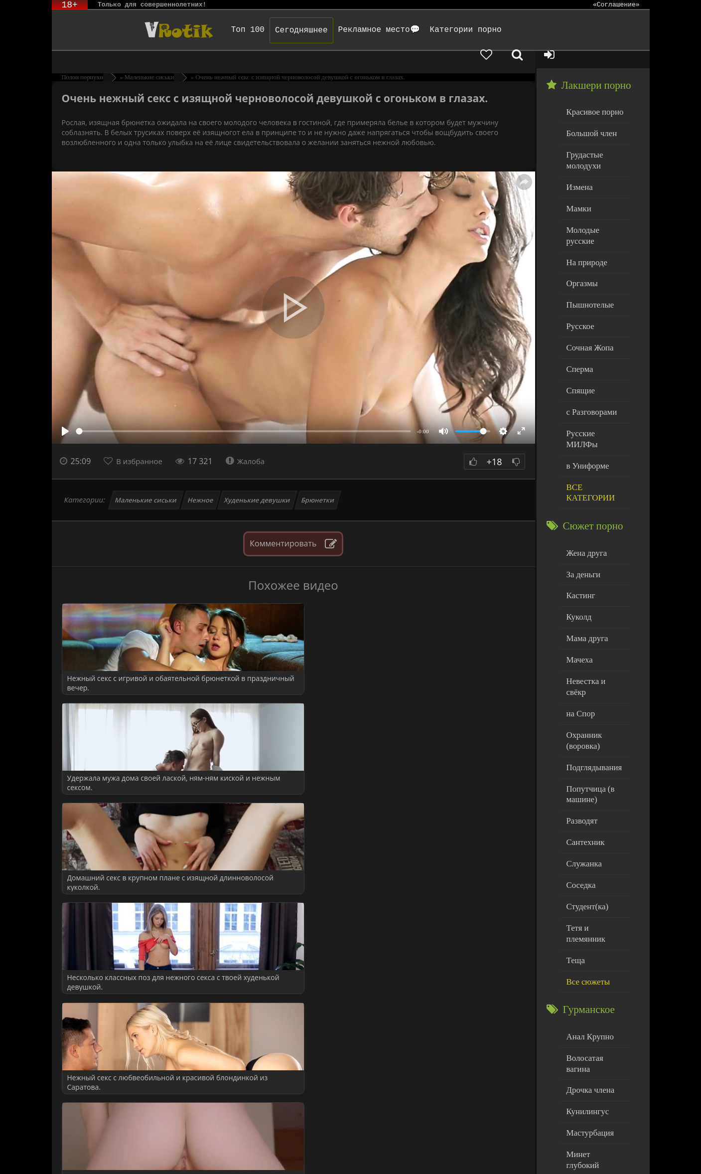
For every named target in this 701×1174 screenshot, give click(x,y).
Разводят (580, 732)
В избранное (141, 443)
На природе (584, 225)
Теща (574, 853)
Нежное (200, 482)
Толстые (579, 1068)
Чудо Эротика (132, 30)
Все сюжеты (585, 873)
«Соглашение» (616, 4)
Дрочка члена (587, 967)
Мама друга (585, 571)
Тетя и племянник (594, 833)
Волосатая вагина (594, 947)
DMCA (235, 1153)
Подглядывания (591, 681)
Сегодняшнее (269, 30)
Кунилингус (585, 987)
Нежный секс (587, 1048)
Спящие (579, 346)
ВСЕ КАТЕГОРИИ (588, 432)
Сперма (578, 326)
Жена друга (584, 490)
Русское (578, 285)
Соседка (579, 792)
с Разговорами (589, 366)
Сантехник (583, 752)
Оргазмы (580, 245)
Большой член (589, 114)
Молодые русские (594, 204)
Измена (578, 164)
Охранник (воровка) (582, 657)
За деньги (581, 510)
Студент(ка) (585, 813)
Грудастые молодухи (582, 139)
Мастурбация (587, 1007)
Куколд (577, 551)
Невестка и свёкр (593, 611)
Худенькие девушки (257, 482)
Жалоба (251, 443)
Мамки (577, 184)
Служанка (582, 772)
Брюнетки (317, 482)
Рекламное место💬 (347, 29)
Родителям (452, 1153)
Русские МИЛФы (594, 386)
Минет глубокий (592, 1027)
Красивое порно (592, 94)
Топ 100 (216, 29)
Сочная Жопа (587, 306)
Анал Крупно (587, 927)
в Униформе (585, 406)
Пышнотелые (587, 265)
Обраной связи (330, 1160)
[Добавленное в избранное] (545, 29)
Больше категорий (595, 1108)
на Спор (579, 632)
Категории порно (433, 29)
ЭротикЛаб (77, 1153)
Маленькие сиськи (146, 482)
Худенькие (583, 1088)
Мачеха (578, 591)
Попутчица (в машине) (588, 707)
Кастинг (579, 530)
